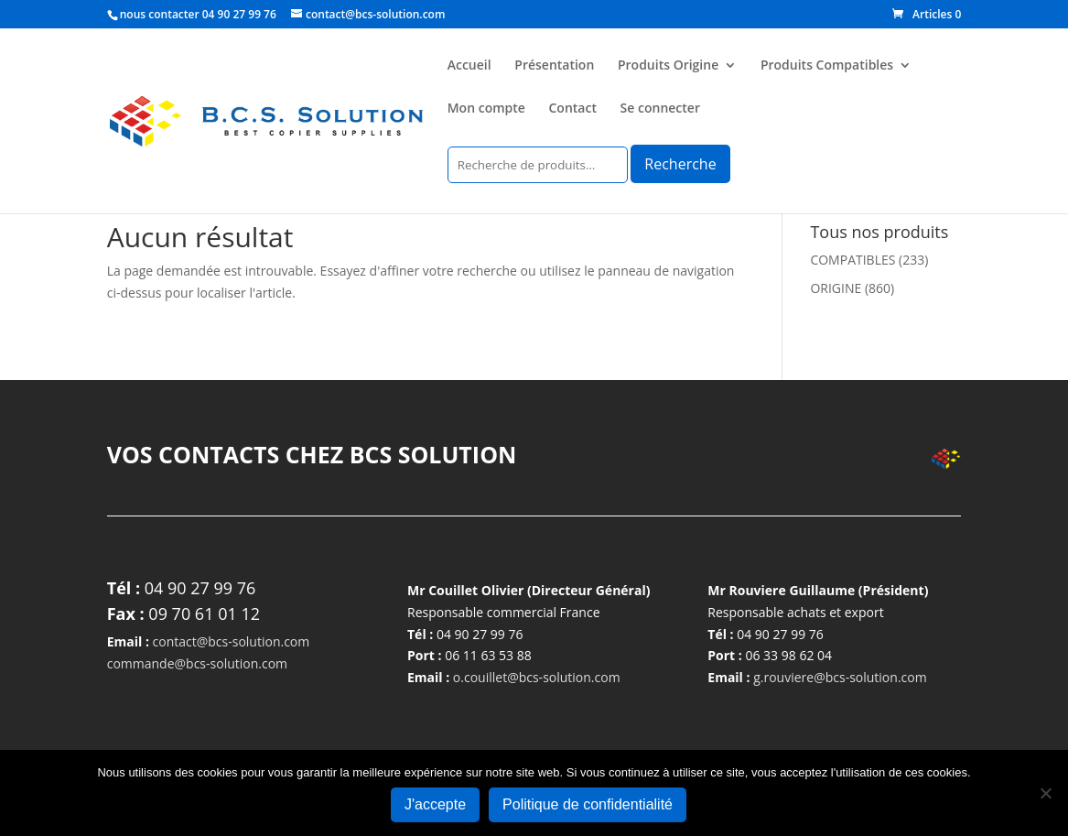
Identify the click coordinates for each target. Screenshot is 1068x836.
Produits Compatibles (827, 66)
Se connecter (660, 109)
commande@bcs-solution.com (197, 663)
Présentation (554, 66)
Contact (573, 109)
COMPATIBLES (852, 259)
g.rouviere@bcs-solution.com (840, 677)
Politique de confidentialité (587, 804)
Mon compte (486, 109)
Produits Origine (668, 66)
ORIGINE (835, 288)
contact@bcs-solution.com (231, 641)
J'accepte (435, 804)
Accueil (469, 66)
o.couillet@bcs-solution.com (536, 677)
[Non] (1045, 793)
